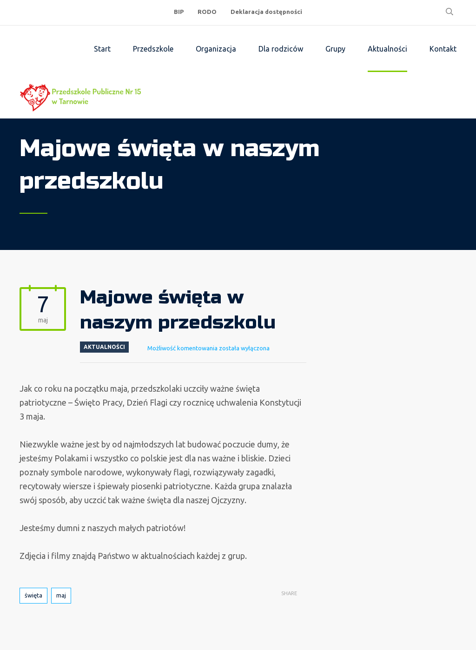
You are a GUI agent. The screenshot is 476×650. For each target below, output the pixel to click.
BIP (179, 11)
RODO (207, 11)
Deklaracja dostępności (266, 11)
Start (102, 49)
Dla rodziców (280, 49)
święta (33, 595)
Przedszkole (153, 49)
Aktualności (387, 49)
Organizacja (216, 49)
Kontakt (443, 49)
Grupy (335, 49)
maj (61, 595)
